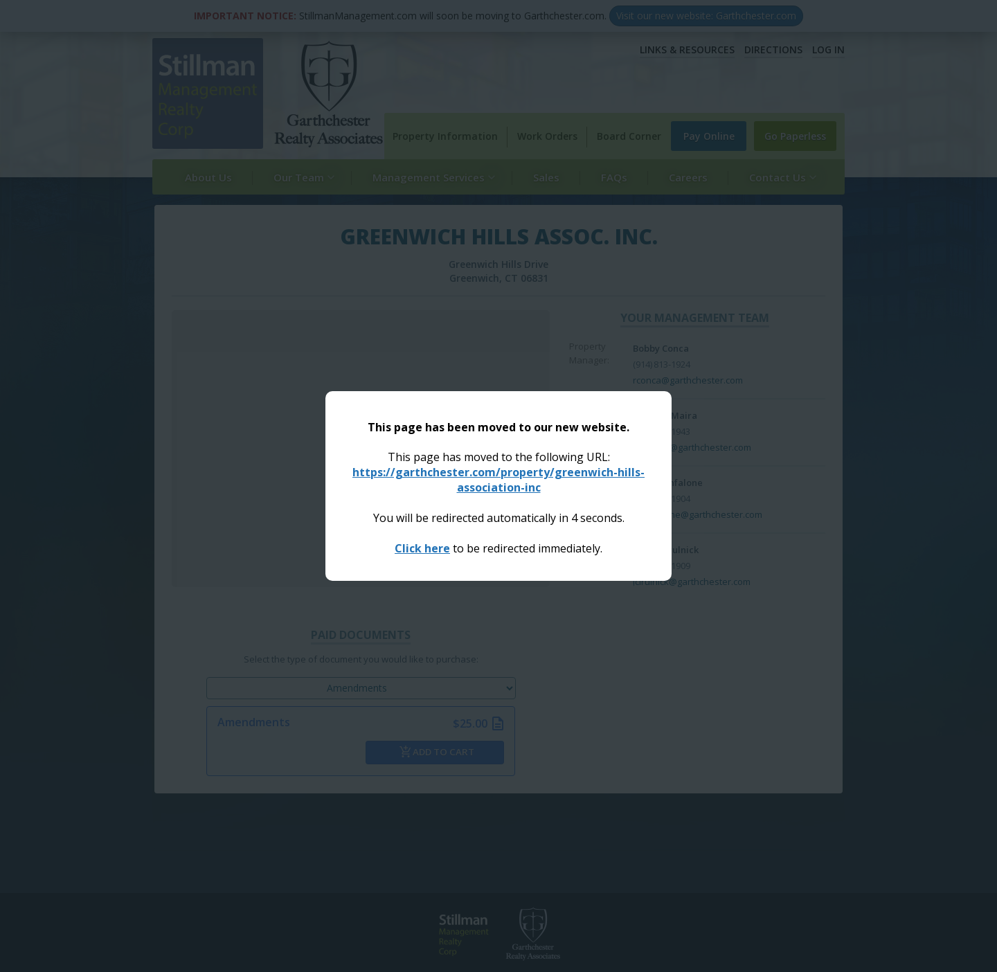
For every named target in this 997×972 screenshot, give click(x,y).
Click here (422, 548)
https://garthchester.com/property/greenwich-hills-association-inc (498, 480)
